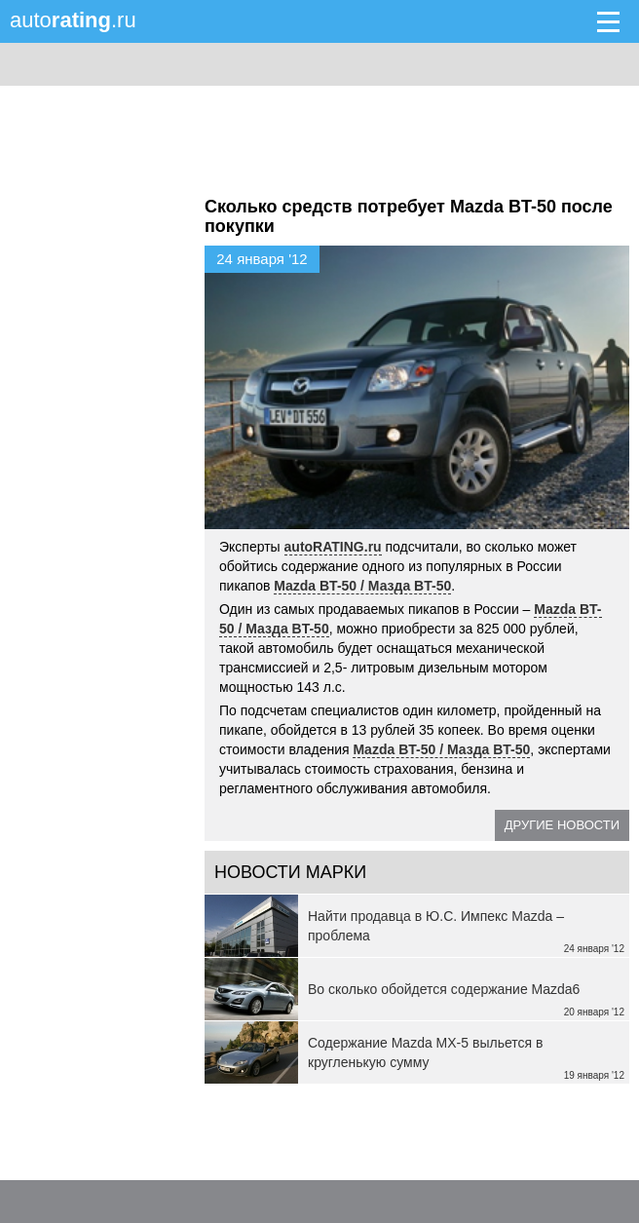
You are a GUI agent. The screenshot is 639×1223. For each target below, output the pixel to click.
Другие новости (562, 825)
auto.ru (73, 20)
